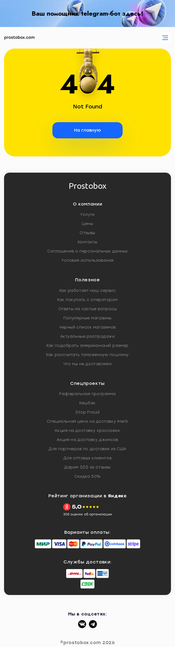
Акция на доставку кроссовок (87, 430)
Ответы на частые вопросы (87, 309)
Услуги (87, 214)
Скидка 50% (87, 476)
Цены (87, 223)
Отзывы (87, 233)
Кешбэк (87, 403)
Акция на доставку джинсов (87, 439)
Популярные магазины (87, 318)
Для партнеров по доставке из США (87, 449)
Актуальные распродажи (87, 336)
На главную (87, 130)
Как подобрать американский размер (87, 345)
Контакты (87, 242)
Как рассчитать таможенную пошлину (87, 355)
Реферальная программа (87, 394)
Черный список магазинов (87, 327)
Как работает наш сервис (87, 290)
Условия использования (87, 260)
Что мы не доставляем (87, 364)
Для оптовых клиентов (87, 458)
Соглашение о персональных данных (87, 251)
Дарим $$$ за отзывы (87, 467)
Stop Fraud (87, 412)
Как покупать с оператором (87, 299)
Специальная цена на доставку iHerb (87, 421)
